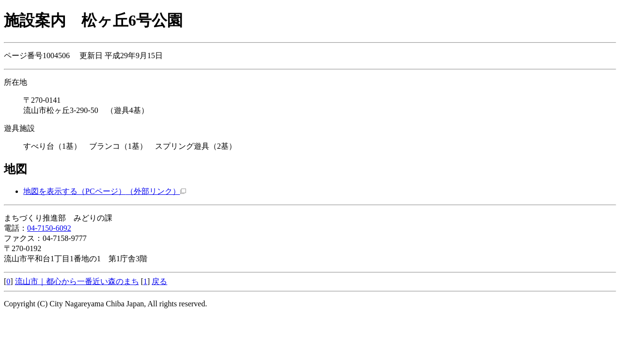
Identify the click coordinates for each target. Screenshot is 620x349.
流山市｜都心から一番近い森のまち (77, 281)
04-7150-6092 (49, 228)
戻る (159, 281)
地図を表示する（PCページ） (104, 191)
